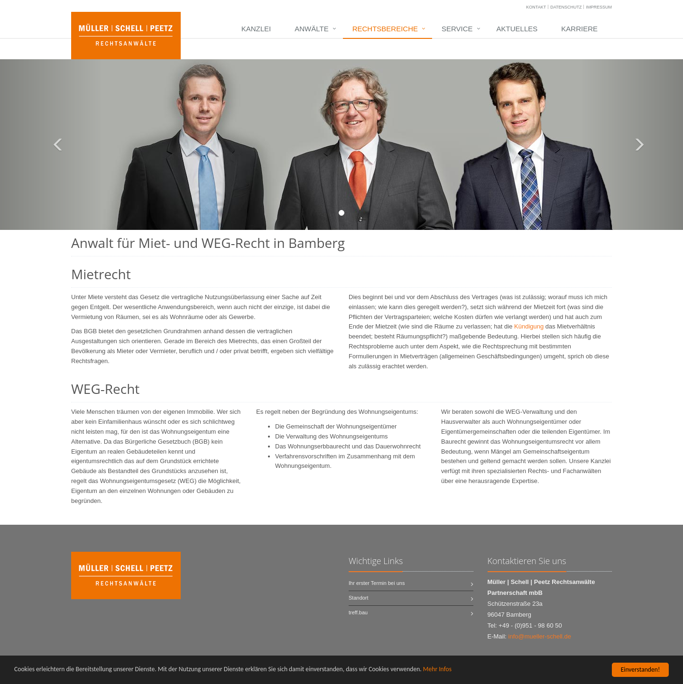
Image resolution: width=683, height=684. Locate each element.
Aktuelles (517, 29)
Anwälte (311, 29)
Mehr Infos (437, 670)
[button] (51, 144)
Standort (359, 598)
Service (457, 29)
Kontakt (536, 7)
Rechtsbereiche (385, 29)
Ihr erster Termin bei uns (377, 583)
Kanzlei (256, 29)
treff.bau (358, 612)
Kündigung (529, 326)
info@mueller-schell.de (539, 636)
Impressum (599, 7)
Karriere (579, 29)
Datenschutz (565, 7)
